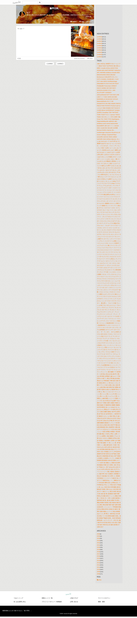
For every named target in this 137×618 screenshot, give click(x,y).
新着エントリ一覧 (47, 598)
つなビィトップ (18, 598)
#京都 (19, 58)
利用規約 (59, 601)
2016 (98, 556)
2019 (98, 549)
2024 (98, 538)
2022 (98, 543)
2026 (98, 534)
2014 (98, 560)
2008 (98, 574)
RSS (99, 580)
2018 (98, 551)
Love (81, 21)
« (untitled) (49, 63)
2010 (98, 569)
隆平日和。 (55, 8)
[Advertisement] (55, 71)
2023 (98, 540)
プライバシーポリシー (48, 601)
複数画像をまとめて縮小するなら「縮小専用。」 (17, 610)
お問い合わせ (74, 601)
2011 (98, 567)
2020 (98, 547)
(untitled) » (60, 63)
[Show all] (88, 16)
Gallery (73, 21)
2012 (98, 565)
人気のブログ (74, 598)
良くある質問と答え (20, 601)
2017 (98, 554)
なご (28, 12)
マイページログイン (104, 598)
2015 (98, 558)
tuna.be (68, 594)
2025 (98, 536)
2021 (98, 545)
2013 (98, 562)
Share (89, 21)
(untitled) (99, 37)
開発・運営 (101, 601)
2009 (98, 571)
